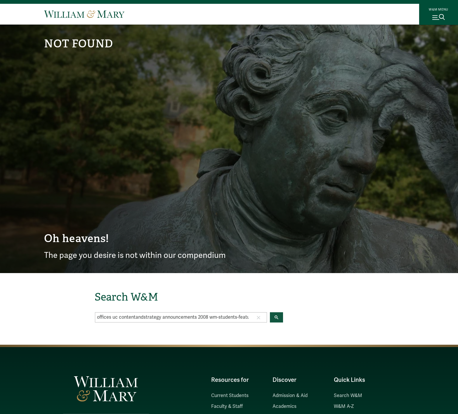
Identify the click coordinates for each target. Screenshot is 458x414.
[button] (258, 317)
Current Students (230, 396)
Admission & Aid (290, 396)
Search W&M (348, 396)
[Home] (84, 14)
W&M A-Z (344, 406)
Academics (284, 406)
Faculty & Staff (227, 406)
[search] (173, 317)
